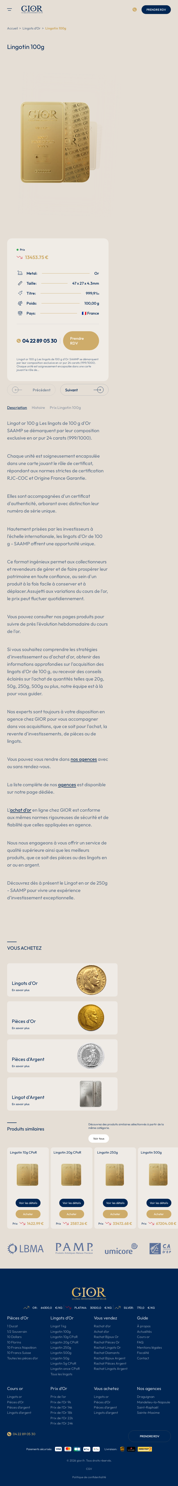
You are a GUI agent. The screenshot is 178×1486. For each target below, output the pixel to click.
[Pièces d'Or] (62, 1018)
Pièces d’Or (15, 1402)
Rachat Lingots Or (107, 1348)
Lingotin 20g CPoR (64, 1342)
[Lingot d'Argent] (62, 1094)
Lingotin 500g (60, 1353)
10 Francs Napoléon (22, 1348)
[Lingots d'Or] (62, 980)
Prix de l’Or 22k (61, 1418)
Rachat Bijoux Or (106, 1337)
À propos (144, 1326)
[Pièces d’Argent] (62, 1056)
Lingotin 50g (59, 1358)
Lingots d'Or (32, 28)
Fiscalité (143, 1353)
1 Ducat (12, 1326)
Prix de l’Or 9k (60, 1402)
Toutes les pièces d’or (22, 1358)
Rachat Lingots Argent (111, 1369)
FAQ (140, 1342)
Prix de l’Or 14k (61, 1407)
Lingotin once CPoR (65, 1369)
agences (67, 784)
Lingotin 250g (60, 1348)
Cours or (143, 1337)
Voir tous (98, 1138)
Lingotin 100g (60, 1332)
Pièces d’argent (18, 1407)
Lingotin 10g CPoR (64, 1337)
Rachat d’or (102, 1326)
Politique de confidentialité (89, 1477)
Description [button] (17, 407)
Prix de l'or (58, 1397)
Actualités (144, 1332)
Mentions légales (149, 1348)
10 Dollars (14, 1337)
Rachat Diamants (106, 1353)
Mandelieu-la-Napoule (153, 1402)
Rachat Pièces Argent (110, 1364)
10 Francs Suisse (19, 1353)
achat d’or (20, 810)
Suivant (84, 390)
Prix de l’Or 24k (61, 1423)
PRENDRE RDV (156, 9)
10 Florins (14, 1342)
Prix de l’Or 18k (61, 1413)
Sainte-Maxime (148, 1413)
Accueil (12, 28)
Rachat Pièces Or (107, 1342)
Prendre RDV (77, 340)
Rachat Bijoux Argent (109, 1358)
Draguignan (146, 1397)
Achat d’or (101, 1332)
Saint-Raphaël (147, 1407)
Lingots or (14, 1397)
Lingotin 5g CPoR (63, 1364)
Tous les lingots (61, 1374)
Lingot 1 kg (58, 1326)
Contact (143, 1358)
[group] (28, 1188)
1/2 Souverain (17, 1332)
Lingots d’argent (19, 1413)
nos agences (84, 759)
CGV (89, 1469)
